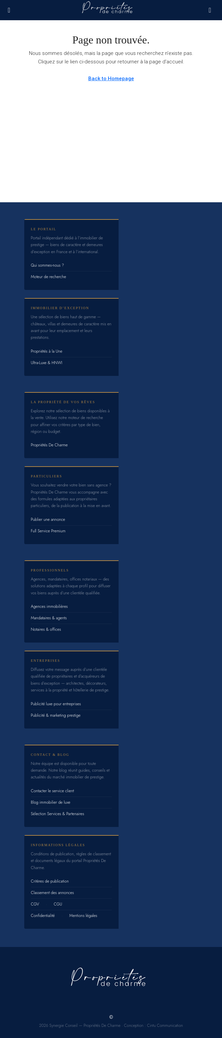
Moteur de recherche (48, 277)
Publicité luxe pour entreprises (56, 704)
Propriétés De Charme (49, 445)
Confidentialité (43, 916)
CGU (58, 904)
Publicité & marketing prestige (56, 715)
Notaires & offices (46, 629)
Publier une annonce (48, 519)
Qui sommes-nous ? (47, 265)
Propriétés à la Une (46, 351)
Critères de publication (50, 881)
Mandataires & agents (49, 618)
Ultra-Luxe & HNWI (46, 363)
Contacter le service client (52, 791)
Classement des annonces (52, 893)
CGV (35, 904)
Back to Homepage (111, 79)
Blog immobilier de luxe (50, 802)
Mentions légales (83, 916)
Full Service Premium (48, 531)
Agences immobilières (49, 606)
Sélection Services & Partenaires (57, 814)
